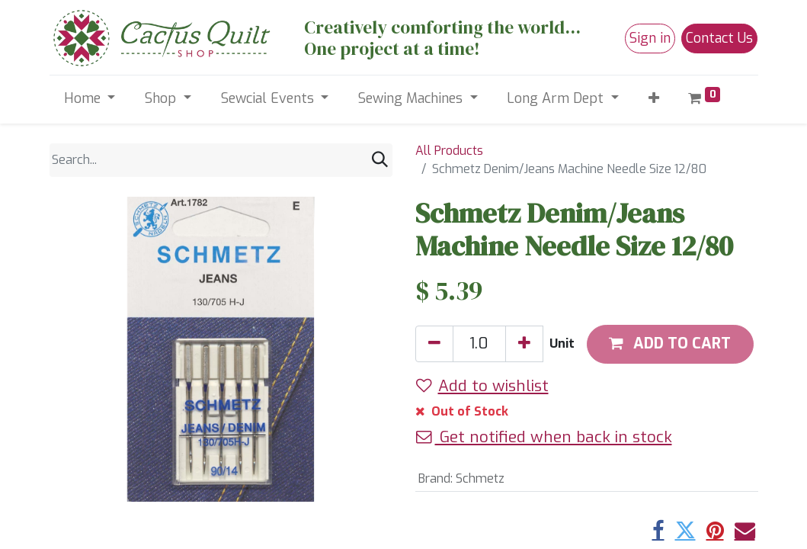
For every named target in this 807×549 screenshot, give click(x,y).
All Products (449, 151)
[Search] (379, 159)
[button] (653, 99)
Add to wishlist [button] (482, 385)
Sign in (650, 38)
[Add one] (524, 344)
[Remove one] (434, 344)
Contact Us (719, 38)
